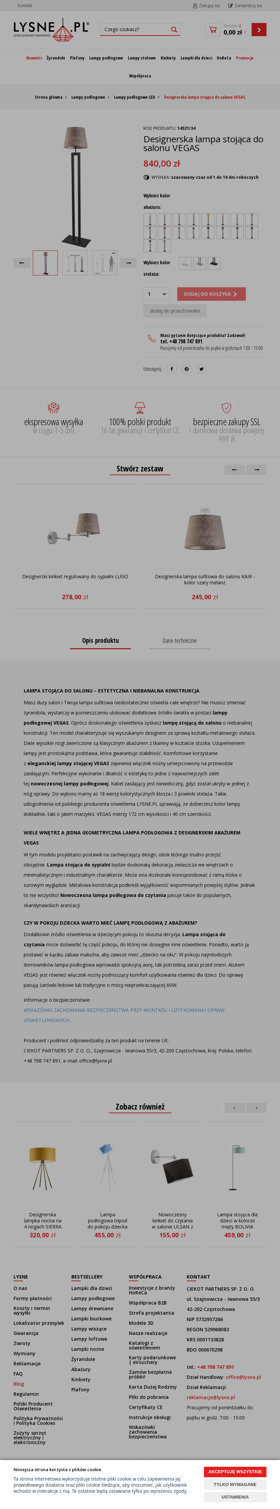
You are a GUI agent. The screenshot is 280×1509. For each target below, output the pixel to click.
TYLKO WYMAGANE (235, 1484)
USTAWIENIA (235, 1497)
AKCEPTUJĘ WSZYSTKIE (235, 1471)
